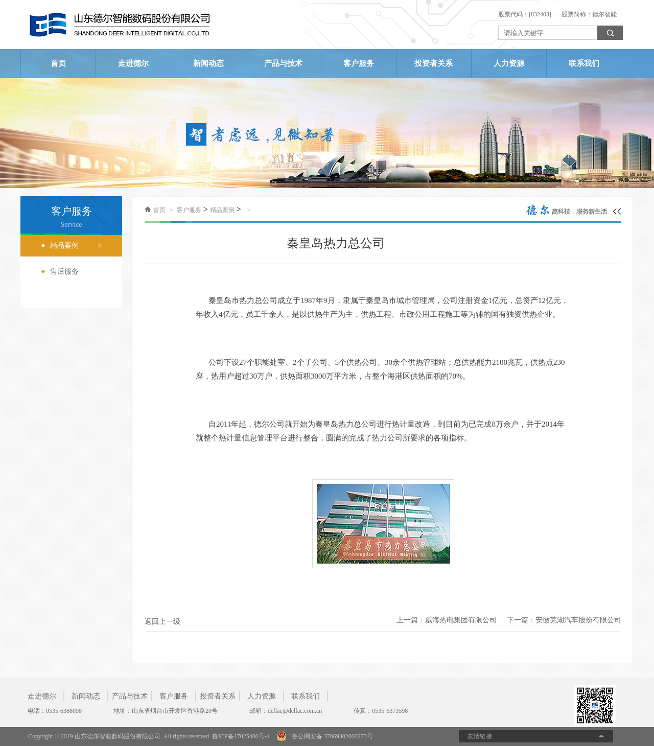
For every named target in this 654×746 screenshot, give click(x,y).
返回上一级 (162, 621)
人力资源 (509, 63)
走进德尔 (133, 63)
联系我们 (584, 63)
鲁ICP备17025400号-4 (241, 736)
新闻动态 (208, 63)
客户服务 (358, 63)
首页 (58, 63)
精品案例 (222, 210)
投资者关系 (433, 63)
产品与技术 (283, 63)
